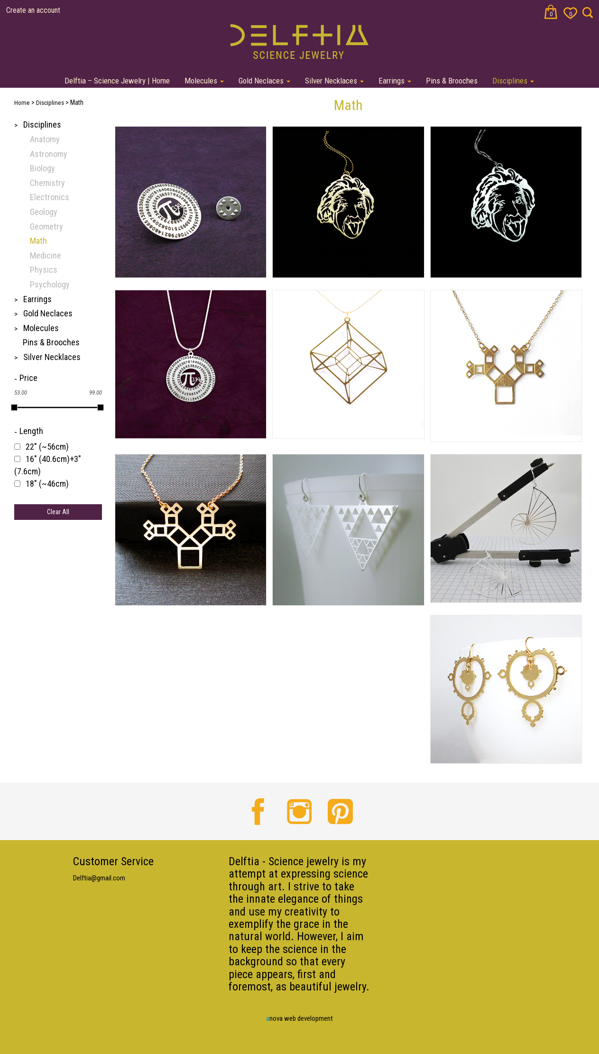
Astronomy (48, 154)
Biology (42, 168)
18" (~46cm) (47, 484)
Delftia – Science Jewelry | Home (117, 80)
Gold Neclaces (264, 80)
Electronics (49, 197)
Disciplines (513, 80)
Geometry (46, 226)
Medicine (45, 255)
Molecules (204, 80)
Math (38, 241)
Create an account (33, 10)
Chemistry (47, 183)
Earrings (394, 80)
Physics (43, 270)
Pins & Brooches (452, 80)
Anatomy (45, 139)
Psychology (50, 284)
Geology (43, 212)
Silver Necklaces (334, 80)
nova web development (299, 1018)
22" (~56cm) (47, 447)
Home (22, 102)
